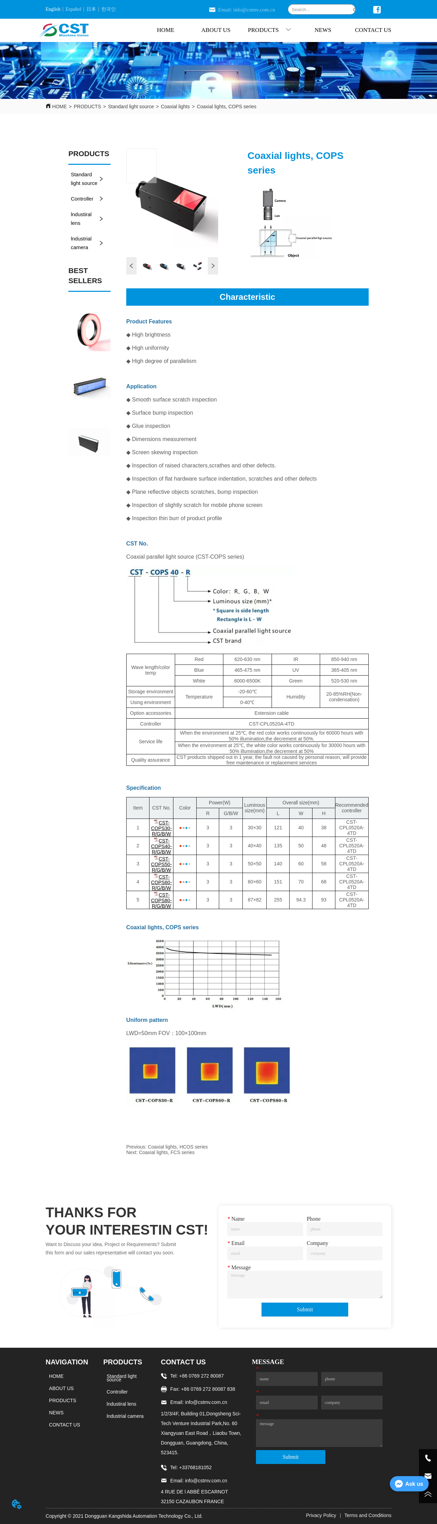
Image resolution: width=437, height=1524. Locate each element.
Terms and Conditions (367, 1515)
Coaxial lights (175, 106)
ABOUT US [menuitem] (215, 30)
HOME (59, 106)
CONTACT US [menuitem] (373, 30)
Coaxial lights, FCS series (167, 1152)
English (53, 9)
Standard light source (131, 106)
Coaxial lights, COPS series (226, 106)
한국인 (108, 9)
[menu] (269, 30)
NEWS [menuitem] (323, 30)
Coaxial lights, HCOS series (178, 1147)
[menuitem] (269, 30)
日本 (91, 9)
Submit (305, 1309)
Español (73, 9)
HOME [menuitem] (165, 30)
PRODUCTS (87, 106)
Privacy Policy (321, 1515)
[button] (269, 30)
